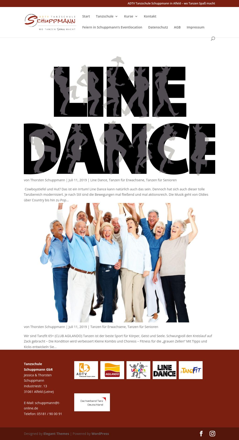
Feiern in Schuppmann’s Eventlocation (112, 27)
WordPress (100, 433)
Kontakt (150, 16)
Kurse (128, 16)
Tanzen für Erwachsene (126, 180)
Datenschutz (158, 27)
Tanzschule (104, 16)
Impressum (195, 27)
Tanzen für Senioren (161, 180)
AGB (177, 27)
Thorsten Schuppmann (47, 180)
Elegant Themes (56, 433)
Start (86, 16)
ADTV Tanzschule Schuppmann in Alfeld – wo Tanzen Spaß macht (171, 3)
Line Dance (98, 180)
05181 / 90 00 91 (50, 414)
